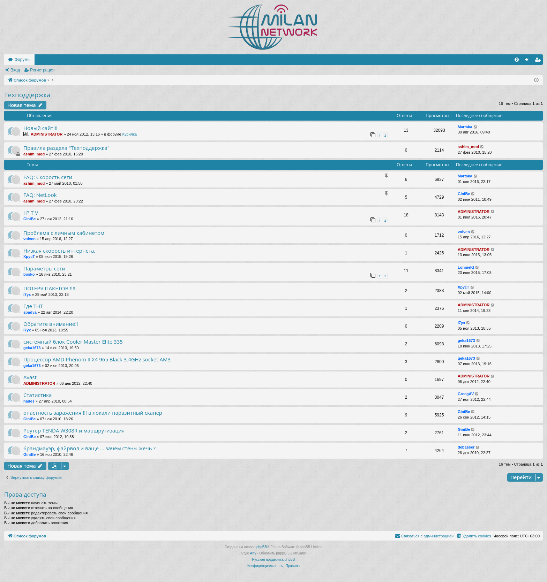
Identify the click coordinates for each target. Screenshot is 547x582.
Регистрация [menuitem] (539, 61)
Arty (253, 553)
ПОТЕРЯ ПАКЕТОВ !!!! (49, 288)
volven (29, 239)
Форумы (22, 59)
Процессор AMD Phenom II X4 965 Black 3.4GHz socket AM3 (97, 359)
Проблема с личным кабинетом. (64, 232)
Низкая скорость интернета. (59, 250)
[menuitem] (516, 59)
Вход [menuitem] (528, 61)
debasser (466, 447)
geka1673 (32, 348)
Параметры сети (44, 268)
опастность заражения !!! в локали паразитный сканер (92, 412)
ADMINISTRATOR (46, 134)
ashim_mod (34, 154)
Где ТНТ (33, 306)
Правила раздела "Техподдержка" (66, 147)
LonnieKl (466, 267)
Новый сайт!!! (40, 127)
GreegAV (466, 394)
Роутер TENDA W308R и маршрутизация (74, 430)
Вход (15, 70)
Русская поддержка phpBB (273, 559)
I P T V (30, 212)
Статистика (37, 394)
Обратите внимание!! (50, 323)
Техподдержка (27, 94)
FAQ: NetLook (40, 194)
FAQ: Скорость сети (47, 177)
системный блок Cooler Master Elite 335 (73, 341)
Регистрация (42, 70)
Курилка (129, 134)
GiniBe (464, 194)
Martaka (465, 127)
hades (29, 401)
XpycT (29, 256)
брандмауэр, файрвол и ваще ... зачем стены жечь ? (89, 448)
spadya (30, 312)
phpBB (261, 547)
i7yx (27, 294)
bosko (29, 274)
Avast (30, 377)
